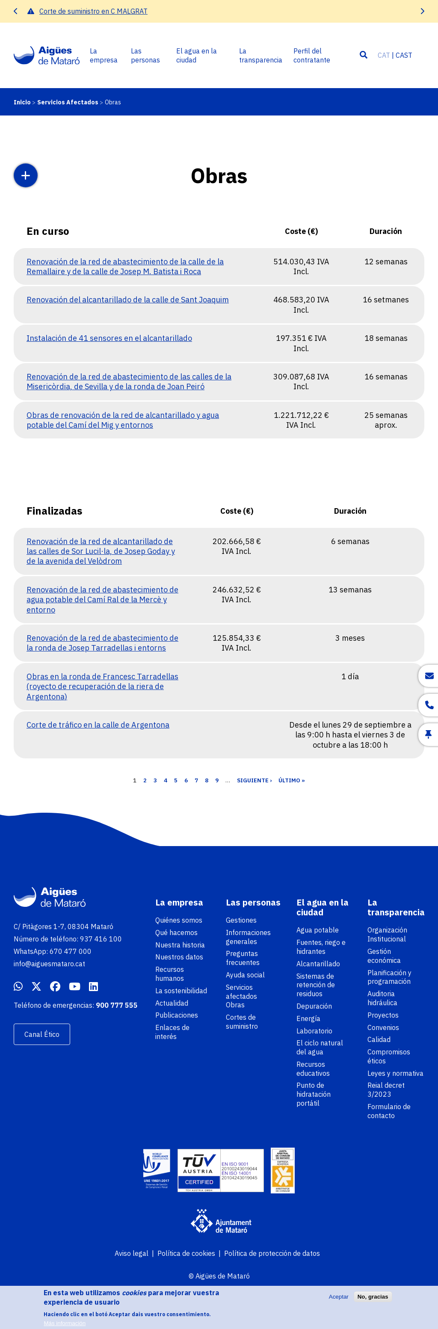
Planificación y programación (389, 977)
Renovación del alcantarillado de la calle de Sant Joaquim (128, 300)
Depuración (314, 1006)
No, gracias (373, 1301)
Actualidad (171, 1003)
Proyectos (383, 1015)
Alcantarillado (318, 963)
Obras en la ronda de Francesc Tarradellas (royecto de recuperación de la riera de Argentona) (102, 686)
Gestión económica (384, 956)
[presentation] (16, 11)
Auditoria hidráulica (382, 998)
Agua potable (317, 930)
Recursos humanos (169, 974)
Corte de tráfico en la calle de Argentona (98, 725)
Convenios (383, 1027)
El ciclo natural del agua (319, 1047)
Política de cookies (186, 1253)
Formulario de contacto (389, 1111)
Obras (235, 1004)
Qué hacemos (176, 932)
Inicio (22, 102)
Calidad (379, 1039)
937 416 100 (101, 939)
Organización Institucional (387, 934)
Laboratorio (314, 1031)
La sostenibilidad (181, 990)
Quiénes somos (178, 920)
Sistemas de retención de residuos (315, 985)
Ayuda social (245, 975)
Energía (308, 1018)
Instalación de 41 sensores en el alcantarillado (109, 338)
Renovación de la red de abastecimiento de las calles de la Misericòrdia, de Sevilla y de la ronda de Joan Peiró (129, 381)
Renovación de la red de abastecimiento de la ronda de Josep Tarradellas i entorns (102, 643)
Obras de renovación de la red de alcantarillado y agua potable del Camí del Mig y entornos (123, 420)
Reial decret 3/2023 (386, 1089)
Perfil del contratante (311, 55)
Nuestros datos (179, 957)
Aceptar (339, 1301)
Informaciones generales (248, 937)
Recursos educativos (313, 1068)
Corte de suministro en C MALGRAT (93, 11)
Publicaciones (176, 1015)
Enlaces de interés (172, 1032)
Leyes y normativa (395, 1073)
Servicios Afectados (67, 102)
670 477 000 (71, 951)
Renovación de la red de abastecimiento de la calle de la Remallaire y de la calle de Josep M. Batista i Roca (125, 266)
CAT (384, 55)
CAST (404, 55)
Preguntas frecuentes (243, 958)
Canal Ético (41, 1034)
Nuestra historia (180, 945)
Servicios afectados (241, 991)
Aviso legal (131, 1253)
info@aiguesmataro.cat (49, 963)
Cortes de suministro (242, 1021)
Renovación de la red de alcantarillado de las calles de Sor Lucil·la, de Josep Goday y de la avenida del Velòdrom (101, 551)
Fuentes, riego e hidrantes (321, 947)
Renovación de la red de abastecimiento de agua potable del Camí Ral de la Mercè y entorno (102, 600)
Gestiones (241, 920)
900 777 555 (117, 1005)
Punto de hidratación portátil (313, 1094)
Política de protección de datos (272, 1253)
